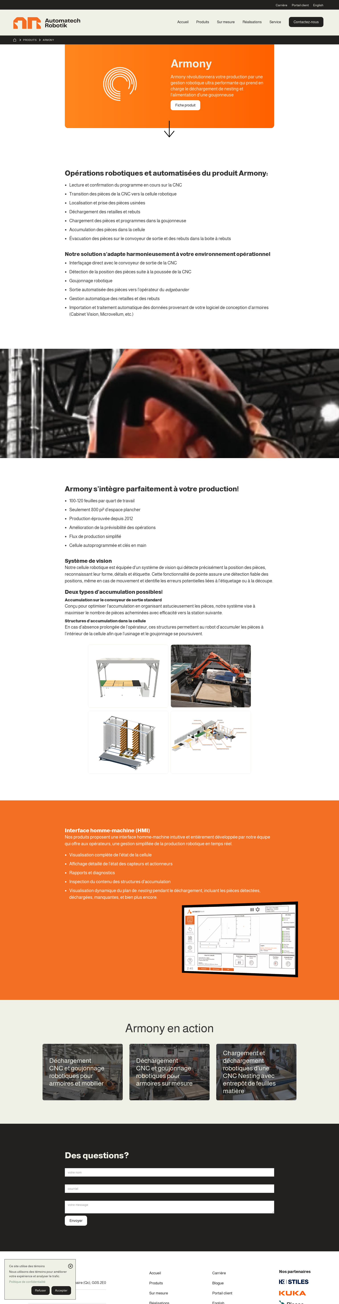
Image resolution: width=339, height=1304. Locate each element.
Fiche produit (185, 105)
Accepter (61, 1290)
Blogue (218, 1283)
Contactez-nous (306, 22)
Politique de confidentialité (27, 1281)
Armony (48, 40)
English (318, 5)
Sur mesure (226, 22)
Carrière (281, 5)
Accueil (182, 22)
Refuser (40, 1290)
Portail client (300, 5)
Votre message (75, 1197)
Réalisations (252, 22)
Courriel (70, 1181)
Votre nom (72, 1165)
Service (275, 22)
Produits (202, 22)
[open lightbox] (128, 676)
